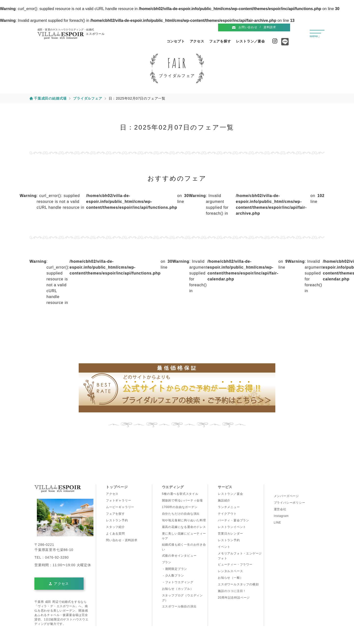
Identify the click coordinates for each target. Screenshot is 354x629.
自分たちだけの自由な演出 (181, 513)
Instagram (274, 41)
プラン (166, 562)
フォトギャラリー (118, 500)
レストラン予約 (117, 520)
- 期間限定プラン (174, 569)
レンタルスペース (230, 571)
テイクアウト (227, 513)
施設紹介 (224, 500)
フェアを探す (220, 41)
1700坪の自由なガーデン (180, 507)
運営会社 (280, 509)
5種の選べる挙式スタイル (180, 494)
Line (283, 43)
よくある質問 (115, 533)
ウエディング (173, 487)
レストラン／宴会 (250, 41)
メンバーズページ (286, 496)
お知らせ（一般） (230, 577)
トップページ (117, 487)
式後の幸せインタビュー (179, 555)
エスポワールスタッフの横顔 (238, 584)
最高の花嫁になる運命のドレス (184, 527)
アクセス (197, 41)
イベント (224, 547)
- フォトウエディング (177, 582)
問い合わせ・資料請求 (121, 540)
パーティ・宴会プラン (233, 520)
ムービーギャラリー (120, 507)
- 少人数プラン (173, 575)
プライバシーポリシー (289, 502)
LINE (277, 522)
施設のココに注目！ (232, 591)
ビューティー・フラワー (235, 564)
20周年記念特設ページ (234, 597)
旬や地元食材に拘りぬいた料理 (184, 520)
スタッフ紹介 (115, 527)
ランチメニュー (229, 507)
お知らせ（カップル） (177, 588)
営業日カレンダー (230, 533)
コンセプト (176, 41)
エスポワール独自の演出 (179, 606)
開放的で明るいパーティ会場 (182, 500)
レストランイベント (232, 527)
